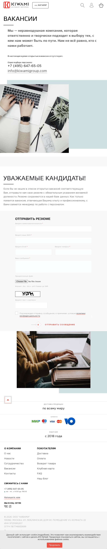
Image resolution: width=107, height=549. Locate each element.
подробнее (43, 534)
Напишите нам (12, 497)
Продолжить (54, 545)
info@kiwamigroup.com (27, 71)
